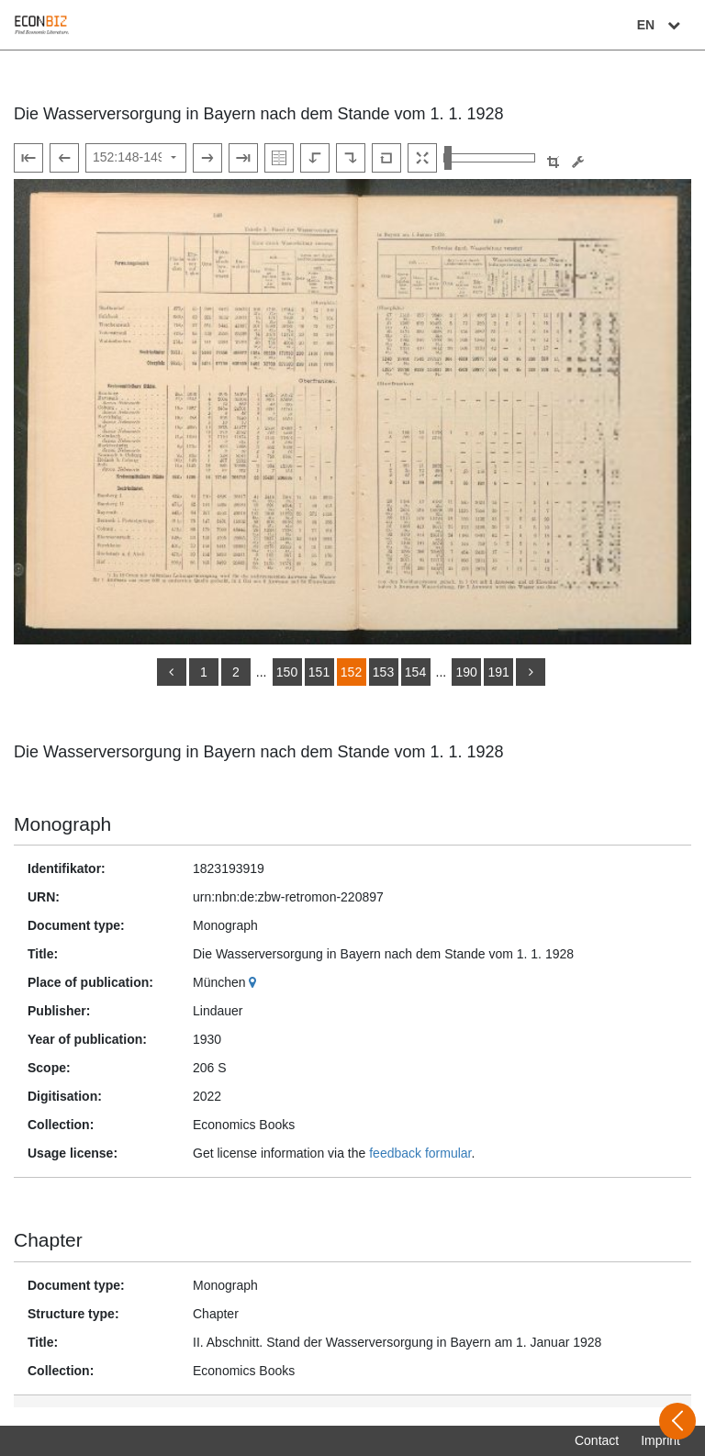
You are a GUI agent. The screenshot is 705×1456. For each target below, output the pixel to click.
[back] (171, 672)
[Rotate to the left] (315, 158)
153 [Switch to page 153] (383, 672)
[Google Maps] (255, 982)
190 (465, 672)
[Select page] (135, 158)
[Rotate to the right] (350, 158)
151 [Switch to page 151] (319, 672)
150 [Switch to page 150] (286, 672)
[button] (553, 162)
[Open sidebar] (677, 1421)
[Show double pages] (279, 158)
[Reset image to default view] (386, 158)
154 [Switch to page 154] (415, 672)
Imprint (660, 1440)
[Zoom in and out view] (489, 157)
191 (498, 672)
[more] (530, 672)
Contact (597, 1440)
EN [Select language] (661, 24)
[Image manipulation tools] (578, 162)
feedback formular (420, 1153)
